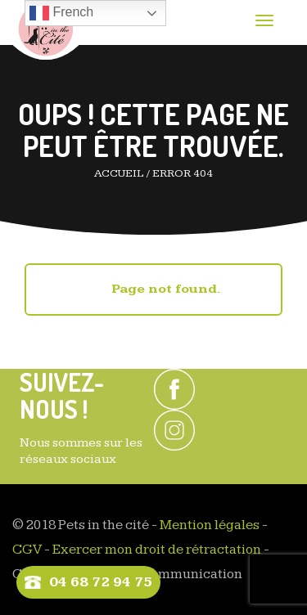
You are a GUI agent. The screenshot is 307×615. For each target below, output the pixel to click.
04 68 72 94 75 (100, 581)
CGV (27, 549)
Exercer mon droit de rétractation (156, 549)
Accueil (119, 173)
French (61, 13)
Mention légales (210, 525)
